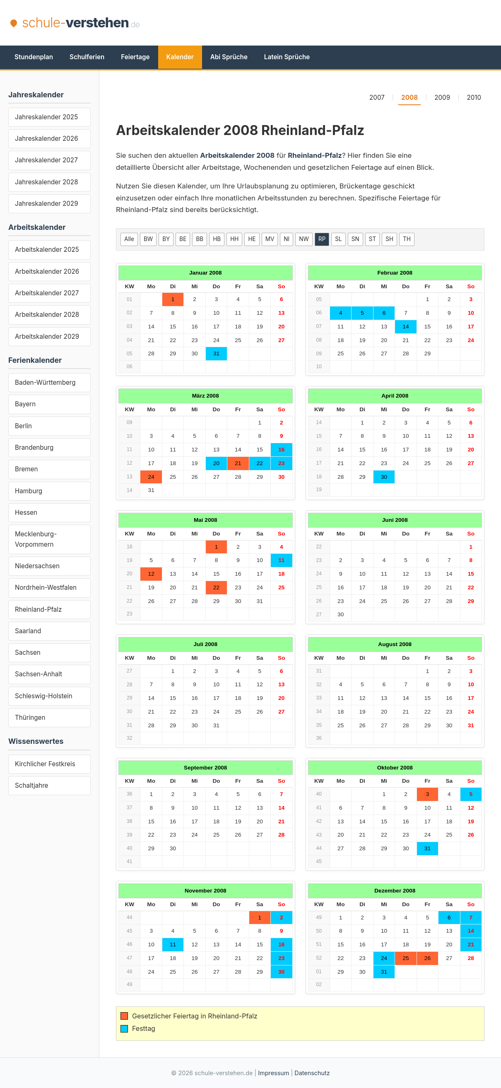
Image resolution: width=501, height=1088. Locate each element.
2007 (377, 97)
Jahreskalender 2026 (46, 138)
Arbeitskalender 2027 (47, 293)
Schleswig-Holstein (43, 696)
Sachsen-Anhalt (38, 674)
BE (182, 239)
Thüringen (30, 717)
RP (321, 239)
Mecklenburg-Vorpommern (36, 539)
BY (166, 239)
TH (407, 239)
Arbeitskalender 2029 (47, 336)
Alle (129, 239)
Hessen (26, 512)
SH (389, 239)
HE (251, 239)
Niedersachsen (37, 566)
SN (355, 239)
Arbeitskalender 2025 (47, 249)
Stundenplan (33, 57)
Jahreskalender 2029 (46, 203)
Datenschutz (312, 1072)
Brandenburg (34, 447)
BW (148, 239)
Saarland (28, 631)
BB (199, 239)
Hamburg (28, 491)
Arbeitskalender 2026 (47, 271)
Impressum (273, 1072)
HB (217, 239)
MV (270, 239)
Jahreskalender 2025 (46, 117)
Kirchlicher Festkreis (45, 764)
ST (372, 239)
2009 (442, 97)
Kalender (180, 57)
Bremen (26, 469)
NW (304, 239)
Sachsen (28, 652)
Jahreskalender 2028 (46, 182)
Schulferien (87, 57)
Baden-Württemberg (45, 382)
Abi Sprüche (229, 57)
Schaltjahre (31, 785)
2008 (409, 97)
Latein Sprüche (287, 57)
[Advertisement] (340, 22)
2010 (474, 97)
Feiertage (135, 57)
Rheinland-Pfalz (38, 609)
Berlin (23, 426)
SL (338, 239)
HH (234, 239)
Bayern (25, 404)
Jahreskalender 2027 (46, 160)
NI (286, 239)
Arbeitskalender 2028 (47, 314)
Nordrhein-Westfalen (46, 587)
